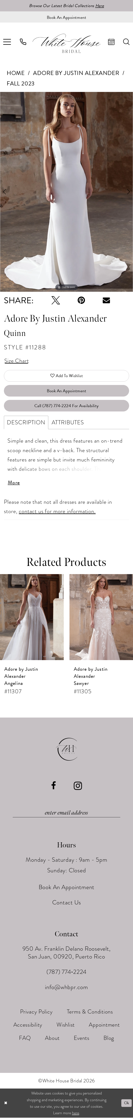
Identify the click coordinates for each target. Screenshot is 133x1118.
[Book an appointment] (66, 17)
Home (16, 73)
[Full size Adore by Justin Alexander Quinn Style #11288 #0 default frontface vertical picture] (66, 192)
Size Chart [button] (16, 361)
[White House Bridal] (67, 43)
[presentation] (32, 618)
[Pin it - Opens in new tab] (81, 300)
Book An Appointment (66, 391)
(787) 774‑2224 (66, 972)
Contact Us (66, 903)
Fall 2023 (21, 83)
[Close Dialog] (5, 1103)
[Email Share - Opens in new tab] (106, 300)
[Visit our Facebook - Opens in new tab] (53, 786)
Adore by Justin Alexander (76, 73)
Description (26, 423)
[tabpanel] (66, 192)
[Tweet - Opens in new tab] (55, 300)
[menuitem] (23, 42)
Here (99, 5)
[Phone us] (23, 42)
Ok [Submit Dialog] (126, 1103)
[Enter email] (66, 813)
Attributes (68, 423)
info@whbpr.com (66, 988)
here (75, 1113)
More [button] (14, 482)
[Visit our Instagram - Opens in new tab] (78, 786)
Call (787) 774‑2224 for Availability (66, 406)
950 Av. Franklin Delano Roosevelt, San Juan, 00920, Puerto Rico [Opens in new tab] (66, 953)
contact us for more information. (57, 512)
